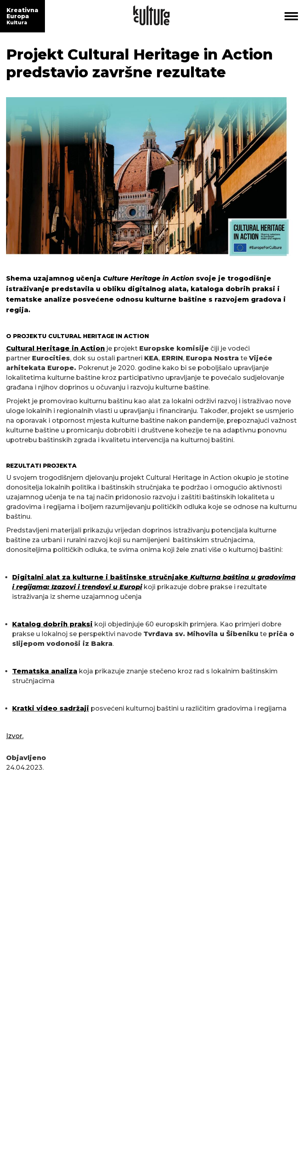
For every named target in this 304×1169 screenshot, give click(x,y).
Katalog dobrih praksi (52, 624)
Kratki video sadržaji (50, 708)
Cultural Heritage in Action (55, 348)
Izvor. (14, 736)
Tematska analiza (44, 671)
